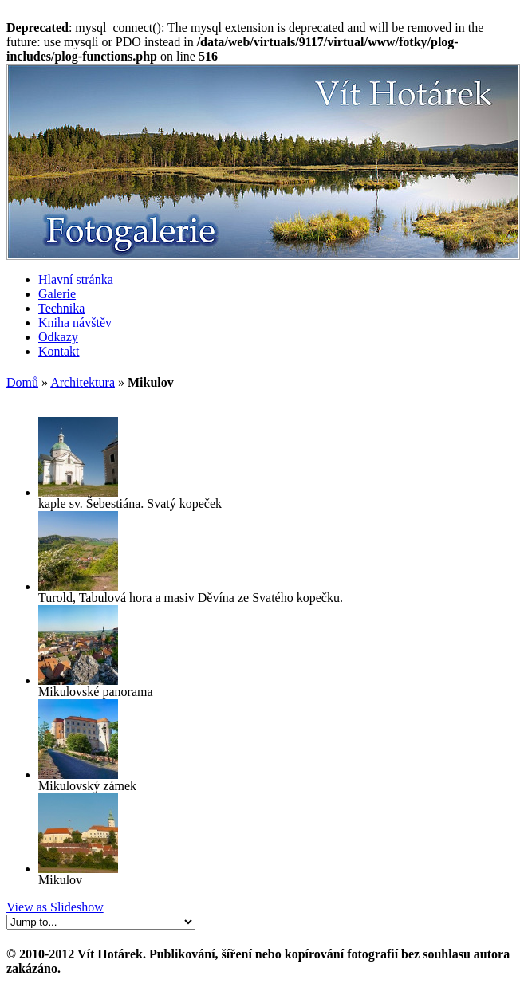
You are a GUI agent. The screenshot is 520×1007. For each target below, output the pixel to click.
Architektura (82, 382)
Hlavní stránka (75, 279)
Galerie (57, 294)
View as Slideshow (55, 907)
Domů (22, 382)
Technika (61, 308)
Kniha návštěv (75, 322)
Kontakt (59, 351)
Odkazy (58, 337)
